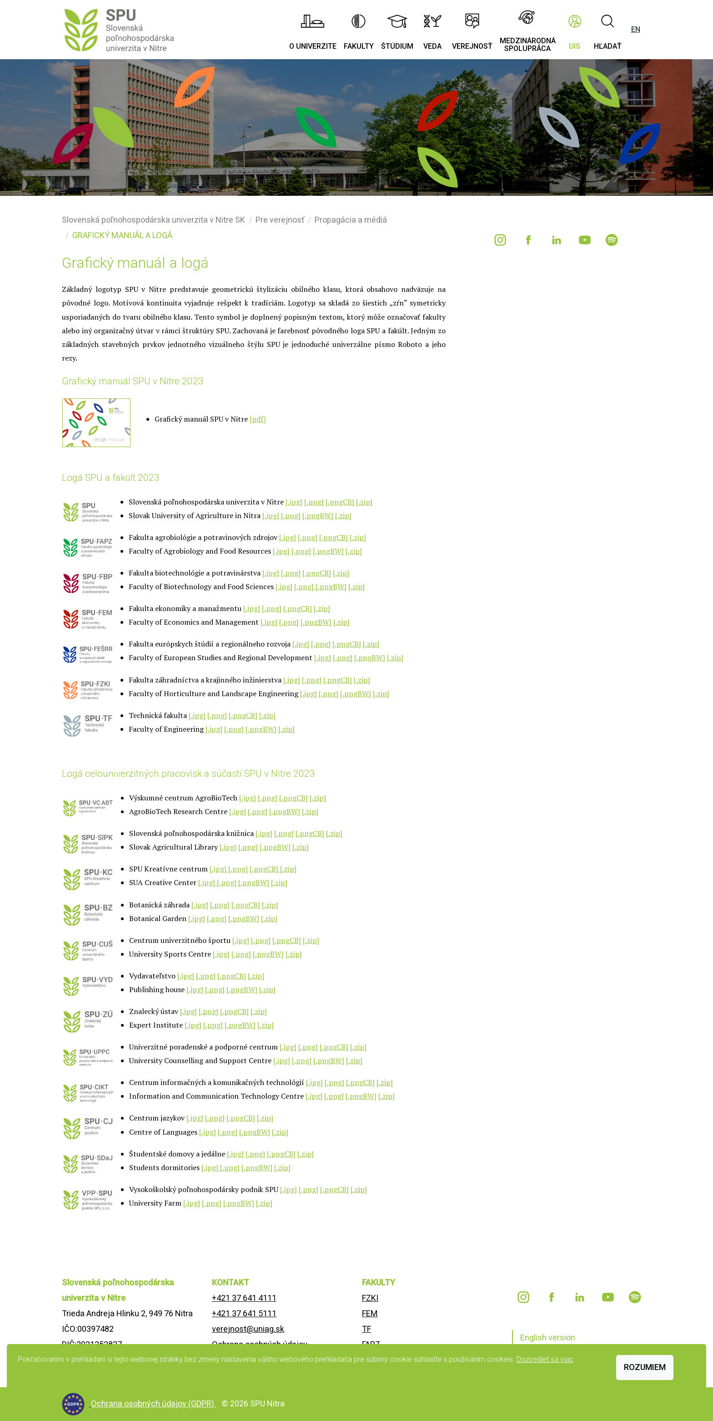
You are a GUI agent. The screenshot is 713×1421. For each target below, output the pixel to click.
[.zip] (364, 502)
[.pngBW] (317, 515)
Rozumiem (645, 1367)
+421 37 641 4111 (244, 1298)
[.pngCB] (340, 502)
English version (547, 1337)
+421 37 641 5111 (244, 1313)
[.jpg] (294, 502)
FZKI (370, 1298)
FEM (370, 1313)
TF (366, 1329)
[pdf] (258, 419)
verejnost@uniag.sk (248, 1329)
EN (635, 29)
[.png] (314, 502)
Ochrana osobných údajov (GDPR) (153, 1403)
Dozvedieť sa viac (545, 1359)
